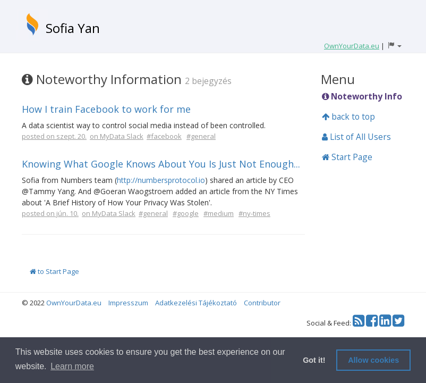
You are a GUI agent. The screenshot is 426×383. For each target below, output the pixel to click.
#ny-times (254, 213)
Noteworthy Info (362, 96)
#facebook (164, 136)
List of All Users (356, 137)
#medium (218, 213)
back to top (348, 116)
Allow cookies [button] (373, 360)
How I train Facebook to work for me (106, 109)
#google (186, 213)
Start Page (347, 157)
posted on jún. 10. (50, 213)
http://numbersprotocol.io (161, 180)
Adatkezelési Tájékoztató (196, 302)
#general (201, 136)
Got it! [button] (314, 360)
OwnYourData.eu (73, 302)
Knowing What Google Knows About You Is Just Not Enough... (161, 163)
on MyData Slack (116, 136)
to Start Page (54, 271)
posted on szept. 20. (54, 136)
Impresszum (128, 302)
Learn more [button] (72, 366)
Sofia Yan (73, 28)
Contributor (262, 302)
